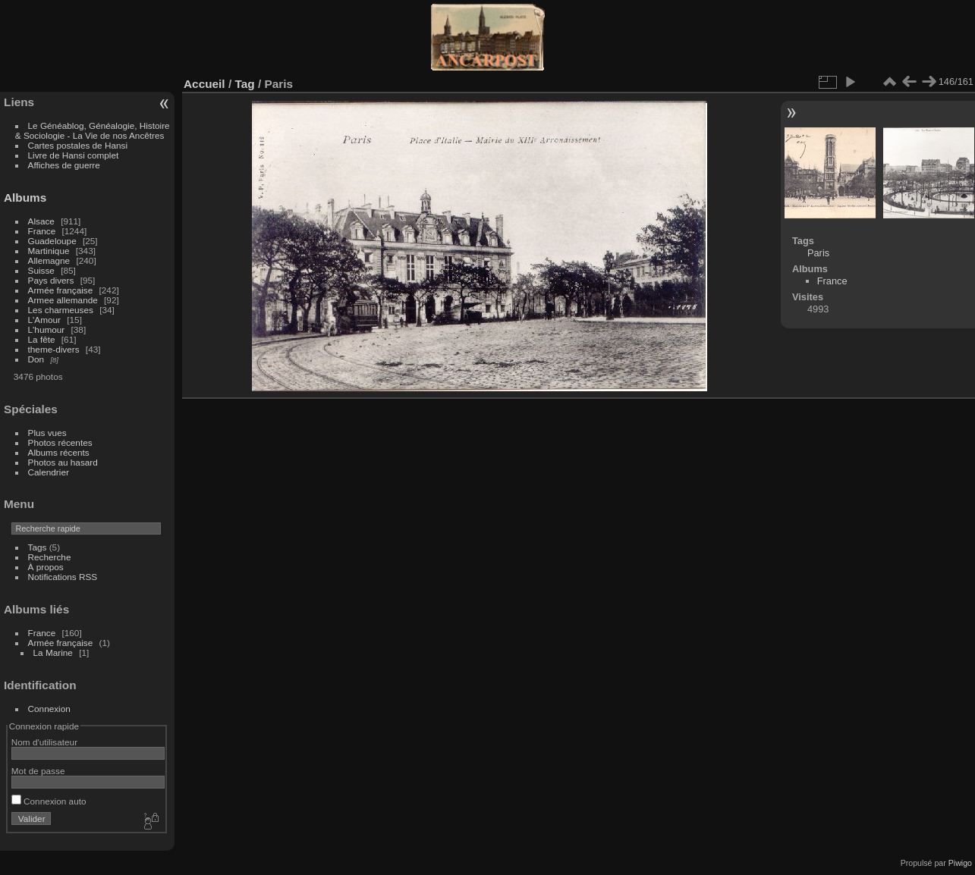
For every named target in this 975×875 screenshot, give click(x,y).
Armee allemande (63, 300)
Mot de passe (38, 771)
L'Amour (44, 320)
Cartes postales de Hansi (77, 145)
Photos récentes (60, 442)
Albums (25, 197)
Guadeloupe (52, 241)
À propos (46, 567)
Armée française (60, 290)
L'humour (46, 329)
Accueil (204, 83)
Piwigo (960, 862)
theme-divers (54, 349)
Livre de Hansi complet (73, 155)
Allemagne (49, 260)
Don (36, 359)
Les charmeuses (60, 310)
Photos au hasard (63, 462)
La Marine (53, 652)
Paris (818, 253)
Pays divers (51, 280)
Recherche (49, 557)
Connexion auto (48, 801)
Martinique (49, 251)
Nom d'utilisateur (44, 742)
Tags (37, 547)
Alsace (41, 221)
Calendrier (48, 472)
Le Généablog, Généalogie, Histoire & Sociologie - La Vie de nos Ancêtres (92, 130)
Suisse (41, 270)
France (42, 231)
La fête (41, 339)
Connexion (49, 708)
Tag (244, 83)
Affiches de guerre (64, 165)
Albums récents (59, 452)
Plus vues (47, 433)
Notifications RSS (63, 577)
